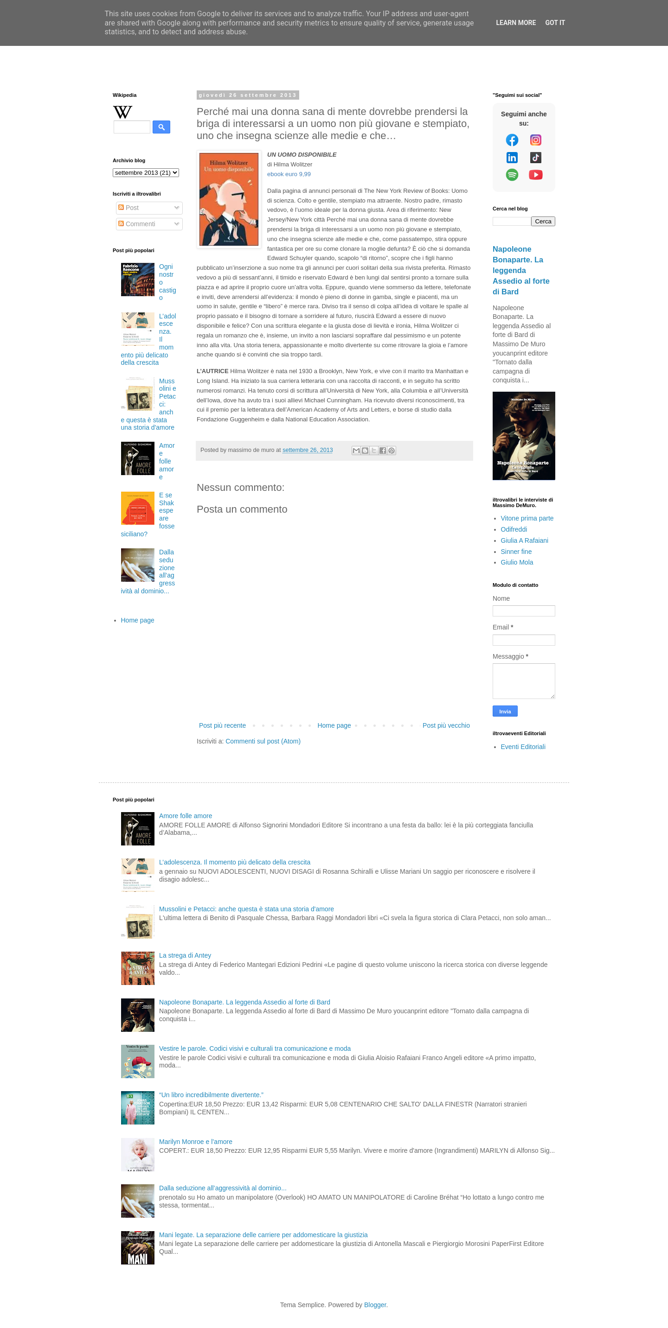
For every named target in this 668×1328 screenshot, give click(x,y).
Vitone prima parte (527, 518)
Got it (555, 22)
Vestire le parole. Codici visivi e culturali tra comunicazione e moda (255, 1048)
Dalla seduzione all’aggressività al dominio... (223, 1188)
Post (128, 207)
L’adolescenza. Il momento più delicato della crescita (234, 862)
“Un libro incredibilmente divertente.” (211, 1095)
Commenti (136, 224)
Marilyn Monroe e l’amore (195, 1141)
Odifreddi (514, 529)
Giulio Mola (517, 562)
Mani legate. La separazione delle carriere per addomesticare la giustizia (263, 1235)
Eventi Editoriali (523, 746)
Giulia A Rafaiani (525, 540)
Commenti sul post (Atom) (263, 741)
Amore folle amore (166, 461)
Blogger (375, 1305)
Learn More (516, 22)
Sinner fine (516, 551)
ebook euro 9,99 (289, 174)
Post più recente (222, 725)
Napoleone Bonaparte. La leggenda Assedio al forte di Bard (521, 270)
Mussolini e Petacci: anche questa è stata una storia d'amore (246, 909)
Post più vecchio (446, 725)
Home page (334, 725)
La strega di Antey (185, 955)
